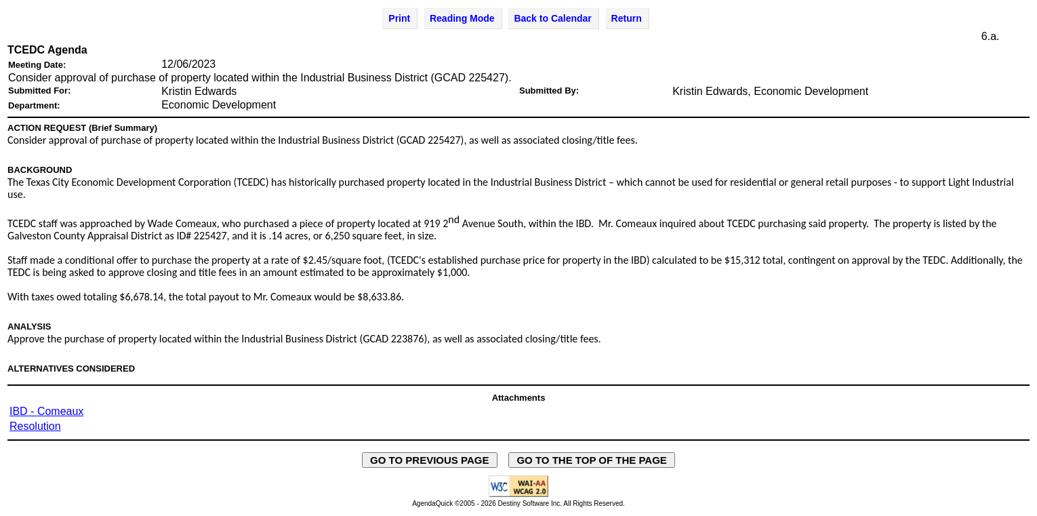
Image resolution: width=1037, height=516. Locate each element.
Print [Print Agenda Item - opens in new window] (399, 18)
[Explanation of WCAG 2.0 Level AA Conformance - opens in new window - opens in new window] (518, 494)
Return (626, 18)
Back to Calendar (552, 18)
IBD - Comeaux (46, 411)
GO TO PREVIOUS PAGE (429, 460)
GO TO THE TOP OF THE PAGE (592, 460)
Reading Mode (462, 18)
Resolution (35, 426)
